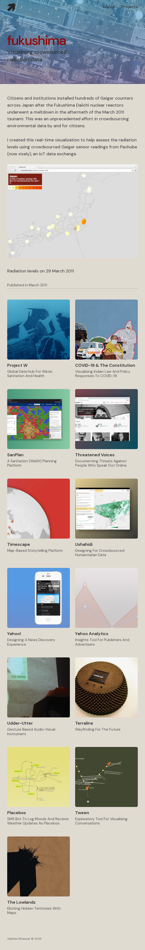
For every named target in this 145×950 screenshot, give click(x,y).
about (109, 7)
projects (129, 7)
